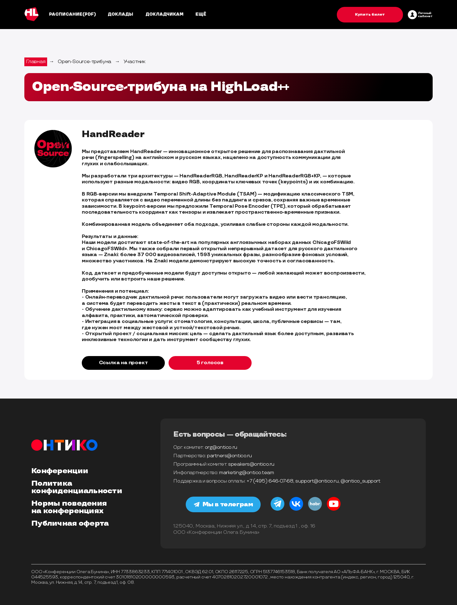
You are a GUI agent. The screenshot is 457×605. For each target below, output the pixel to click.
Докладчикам (164, 14)
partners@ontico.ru (229, 456)
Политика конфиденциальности (76, 487)
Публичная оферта (70, 523)
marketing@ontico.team (246, 473)
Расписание (65, 14)
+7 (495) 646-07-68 (270, 481)
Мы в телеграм (223, 504)
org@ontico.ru (221, 447)
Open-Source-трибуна (84, 62)
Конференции (59, 471)
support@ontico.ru (316, 481)
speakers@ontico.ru (251, 464)
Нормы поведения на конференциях (69, 507)
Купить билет (370, 14)
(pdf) (89, 14)
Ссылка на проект (123, 363)
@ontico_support (360, 481)
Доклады (120, 14)
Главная (36, 62)
